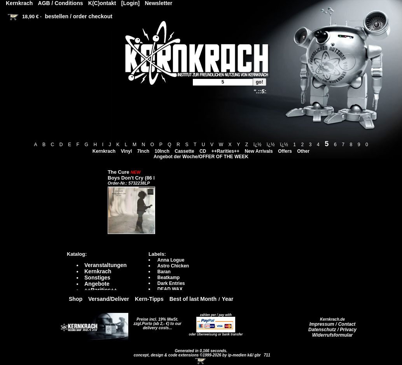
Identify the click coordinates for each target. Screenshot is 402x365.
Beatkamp (168, 277)
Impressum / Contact (332, 324)
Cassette (184, 151)
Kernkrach (104, 151)
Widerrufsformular (332, 335)
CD (202, 151)
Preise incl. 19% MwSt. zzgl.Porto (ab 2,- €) (156, 321)
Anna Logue (170, 260)
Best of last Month (193, 299)
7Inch (143, 151)
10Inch (162, 151)
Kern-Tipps (149, 299)
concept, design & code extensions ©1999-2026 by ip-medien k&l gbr (198, 355)
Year (228, 299)
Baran (164, 271)
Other (303, 151)
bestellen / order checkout (78, 16)
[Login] (130, 3)
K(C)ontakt (102, 3)
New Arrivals (259, 151)
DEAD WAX (170, 289)
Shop (75, 299)
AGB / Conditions (60, 3)
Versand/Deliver (108, 299)
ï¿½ (257, 144)
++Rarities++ (225, 151)
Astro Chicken (173, 266)
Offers (285, 151)
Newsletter (159, 3)
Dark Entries (171, 283)
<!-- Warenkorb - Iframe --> (201, 361)
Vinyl (126, 151)
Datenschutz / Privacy (332, 329)
